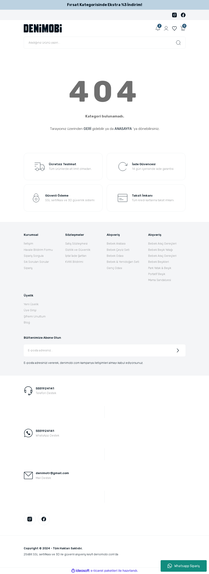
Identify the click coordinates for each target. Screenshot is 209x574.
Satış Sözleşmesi (76, 243)
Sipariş (28, 268)
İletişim (28, 243)
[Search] (104, 43)
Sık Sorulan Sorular (36, 261)
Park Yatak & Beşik (159, 268)
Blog (27, 322)
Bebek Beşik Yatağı (160, 249)
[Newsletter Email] (104, 350)
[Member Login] (166, 28)
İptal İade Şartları (75, 255)
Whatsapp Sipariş (184, 565)
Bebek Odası (115, 255)
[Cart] (182, 28)
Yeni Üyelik (31, 304)
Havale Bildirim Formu (38, 249)
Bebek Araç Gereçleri (162, 243)
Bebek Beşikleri (158, 261)
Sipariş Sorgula (34, 255)
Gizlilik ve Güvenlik (77, 249)
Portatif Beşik (156, 274)
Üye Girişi (30, 310)
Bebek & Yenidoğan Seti (123, 261)
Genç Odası (114, 268)
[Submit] (177, 350)
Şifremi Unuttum (35, 316)
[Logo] (43, 28)
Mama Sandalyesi (159, 280)
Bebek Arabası (116, 243)
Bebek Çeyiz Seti (118, 249)
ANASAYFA (123, 129)
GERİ (87, 129)
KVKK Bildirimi (74, 261)
